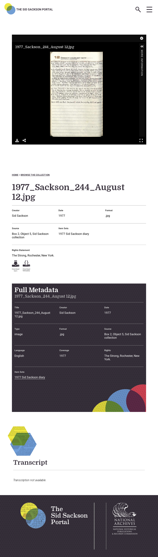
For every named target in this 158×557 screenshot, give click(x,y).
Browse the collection (35, 175)
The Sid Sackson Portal (34, 9)
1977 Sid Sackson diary (73, 234)
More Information (142, 51)
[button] (142, 46)
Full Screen (141, 140)
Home (15, 175)
